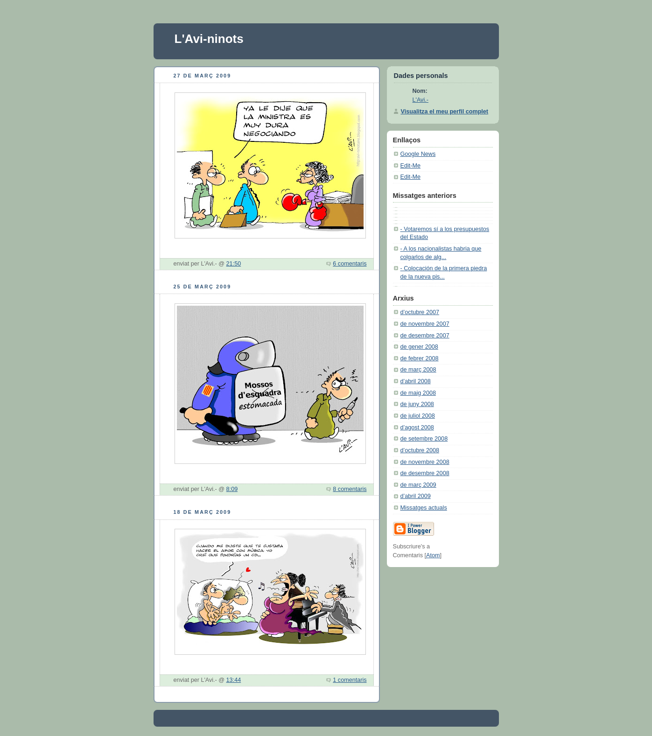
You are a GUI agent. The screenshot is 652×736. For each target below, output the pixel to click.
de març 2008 (418, 369)
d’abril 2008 (415, 381)
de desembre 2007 (424, 335)
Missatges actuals (423, 508)
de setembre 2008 (424, 438)
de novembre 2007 (424, 324)
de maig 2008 (418, 393)
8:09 (232, 489)
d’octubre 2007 (419, 312)
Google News (418, 154)
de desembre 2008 (424, 473)
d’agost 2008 (417, 427)
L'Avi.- (420, 100)
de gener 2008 (419, 346)
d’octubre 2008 (419, 450)
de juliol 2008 (417, 416)
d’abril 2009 (415, 496)
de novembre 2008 (424, 462)
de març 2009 (418, 485)
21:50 (233, 263)
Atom (433, 555)
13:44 (233, 680)
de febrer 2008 (419, 358)
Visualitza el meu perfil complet (445, 111)
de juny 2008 (417, 404)
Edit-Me (410, 165)
